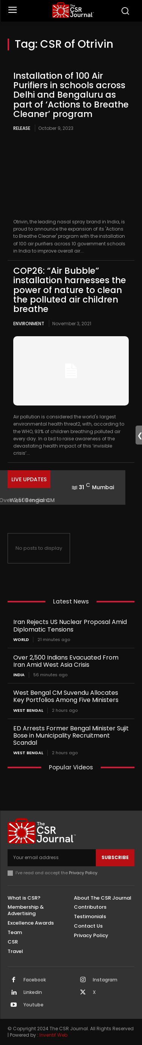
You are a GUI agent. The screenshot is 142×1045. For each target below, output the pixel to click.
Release (21, 128)
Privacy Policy (83, 873)
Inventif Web (53, 1035)
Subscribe (115, 857)
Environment (28, 323)
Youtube (33, 1005)
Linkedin (32, 992)
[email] (52, 857)
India (19, 675)
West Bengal (28, 710)
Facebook (34, 980)
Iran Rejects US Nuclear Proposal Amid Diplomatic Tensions (70, 625)
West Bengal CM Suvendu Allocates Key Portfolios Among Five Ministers (66, 696)
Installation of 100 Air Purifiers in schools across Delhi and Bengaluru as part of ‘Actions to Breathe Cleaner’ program (71, 95)
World (21, 640)
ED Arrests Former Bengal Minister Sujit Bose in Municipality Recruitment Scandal (71, 735)
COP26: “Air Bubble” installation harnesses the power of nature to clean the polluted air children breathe (69, 290)
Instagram (105, 980)
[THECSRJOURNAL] (72, 10)
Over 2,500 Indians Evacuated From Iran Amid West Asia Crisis (66, 661)
